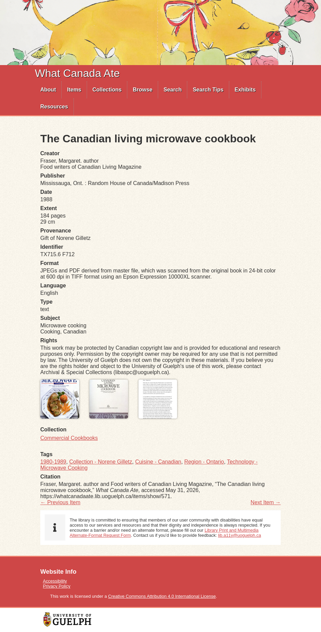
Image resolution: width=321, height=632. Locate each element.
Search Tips (208, 90)
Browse (142, 90)
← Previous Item (60, 502)
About (48, 90)
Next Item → (266, 502)
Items (74, 90)
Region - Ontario (204, 462)
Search (172, 90)
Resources (54, 106)
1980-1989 (53, 462)
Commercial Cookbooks (69, 438)
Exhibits (245, 90)
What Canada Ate (77, 73)
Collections (107, 90)
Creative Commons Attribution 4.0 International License (162, 596)
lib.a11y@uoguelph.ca (239, 535)
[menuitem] (48, 89)
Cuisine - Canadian (158, 462)
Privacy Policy (56, 586)
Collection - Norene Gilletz (100, 462)
